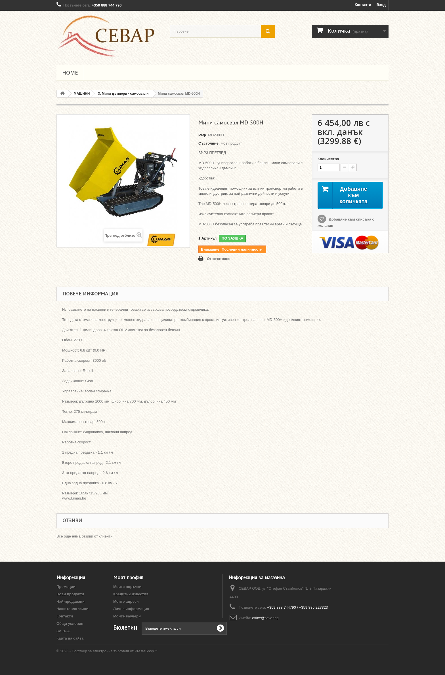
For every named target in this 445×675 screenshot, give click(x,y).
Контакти (363, 5)
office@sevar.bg (265, 618)
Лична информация (131, 609)
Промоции (65, 587)
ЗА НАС (63, 631)
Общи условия (69, 623)
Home (70, 72)
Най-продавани (70, 601)
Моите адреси (126, 601)
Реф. (202, 135)
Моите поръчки (127, 587)
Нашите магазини (72, 609)
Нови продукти (70, 594)
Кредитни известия (130, 594)
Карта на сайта (69, 638)
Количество (328, 159)
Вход (381, 5)
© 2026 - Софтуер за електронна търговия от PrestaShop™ (107, 659)
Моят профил (128, 577)
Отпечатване (218, 259)
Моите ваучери (127, 616)
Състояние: (209, 143)
